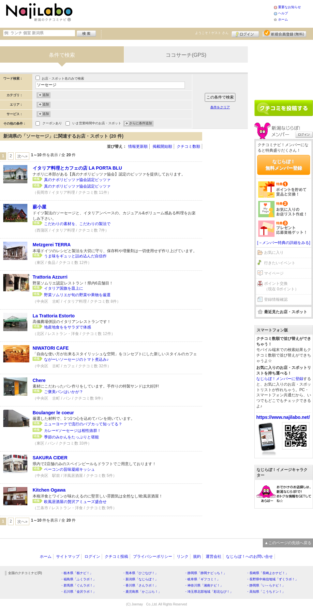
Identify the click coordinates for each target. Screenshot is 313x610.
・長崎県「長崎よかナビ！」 (267, 573)
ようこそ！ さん (212, 33)
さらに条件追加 (140, 123)
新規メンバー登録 (284, 33)
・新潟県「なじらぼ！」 (140, 579)
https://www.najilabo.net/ (283, 417)
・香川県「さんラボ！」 (140, 585)
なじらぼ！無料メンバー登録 (283, 165)
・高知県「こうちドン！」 (265, 591)
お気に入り (274, 252)
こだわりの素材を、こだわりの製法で (77, 223)
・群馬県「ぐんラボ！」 (78, 585)
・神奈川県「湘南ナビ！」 (203, 585)
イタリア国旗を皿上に (63, 288)
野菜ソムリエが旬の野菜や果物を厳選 (77, 295)
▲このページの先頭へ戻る (287, 543)
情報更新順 (138, 146)
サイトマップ (68, 556)
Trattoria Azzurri (50, 277)
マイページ (274, 273)
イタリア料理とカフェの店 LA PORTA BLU (77, 168)
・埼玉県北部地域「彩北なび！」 (208, 591)
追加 (45, 95)
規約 (197, 556)
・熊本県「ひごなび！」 (140, 573)
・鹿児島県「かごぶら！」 (141, 591)
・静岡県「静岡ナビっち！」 (205, 573)
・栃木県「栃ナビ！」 (76, 573)
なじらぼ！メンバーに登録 (279, 378)
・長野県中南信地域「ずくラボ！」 (272, 579)
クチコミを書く (283, 108)
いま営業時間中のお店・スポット (96, 124)
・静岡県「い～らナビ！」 (265, 585)
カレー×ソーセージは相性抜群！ (72, 430)
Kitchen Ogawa (49, 490)
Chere (39, 380)
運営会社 (213, 556)
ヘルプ (283, 13)
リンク (182, 556)
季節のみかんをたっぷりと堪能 (71, 437)
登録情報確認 (276, 299)
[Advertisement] (174, 13)
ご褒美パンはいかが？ (63, 391)
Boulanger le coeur (53, 412)
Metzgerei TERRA (52, 244)
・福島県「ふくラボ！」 (78, 579)
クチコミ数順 (188, 146)
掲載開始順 (162, 146)
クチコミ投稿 (116, 556)
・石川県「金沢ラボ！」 (78, 591)
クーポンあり (52, 124)
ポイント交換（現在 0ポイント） (281, 286)
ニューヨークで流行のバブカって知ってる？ (83, 424)
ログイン (245, 33)
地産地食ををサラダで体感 (67, 327)
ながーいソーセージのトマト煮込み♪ (76, 359)
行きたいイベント (279, 263)
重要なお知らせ (289, 7)
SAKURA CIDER (50, 457)
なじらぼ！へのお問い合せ (249, 556)
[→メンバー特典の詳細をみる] (283, 242)
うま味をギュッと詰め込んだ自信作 (75, 256)
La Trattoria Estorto (54, 315)
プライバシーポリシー (152, 556)
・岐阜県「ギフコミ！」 (202, 579)
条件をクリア (220, 107)
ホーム (283, 19)
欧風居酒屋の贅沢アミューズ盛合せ (75, 501)
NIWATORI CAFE (51, 348)
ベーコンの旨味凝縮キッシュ (69, 469)
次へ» (22, 156)
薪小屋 (39, 206)
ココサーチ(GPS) (186, 55)
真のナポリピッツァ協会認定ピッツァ (77, 179)
